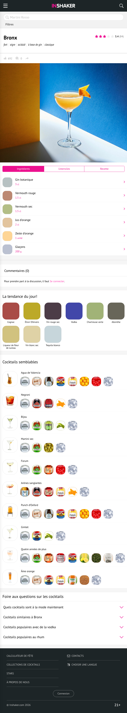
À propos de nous (18, 682)
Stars (10, 673)
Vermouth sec (68, 209)
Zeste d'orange (68, 235)
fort (5, 44)
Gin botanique (68, 182)
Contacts (75, 656)
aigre (12, 44)
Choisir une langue (82, 664)
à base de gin (35, 44)
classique (49, 44)
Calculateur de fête (20, 656)
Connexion (63, 693)
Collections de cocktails (23, 664)
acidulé (21, 44)
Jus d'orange (68, 222)
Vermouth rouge (68, 195)
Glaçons (68, 249)
